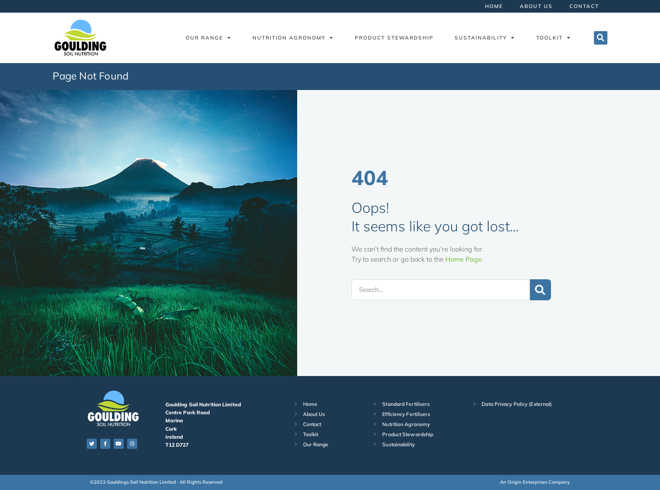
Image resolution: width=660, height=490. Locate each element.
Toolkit (553, 38)
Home (494, 6)
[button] (600, 38)
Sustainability (485, 38)
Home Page (463, 259)
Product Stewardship (394, 37)
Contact (584, 6)
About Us (536, 6)
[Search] (540, 289)
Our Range (209, 38)
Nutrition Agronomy (293, 38)
